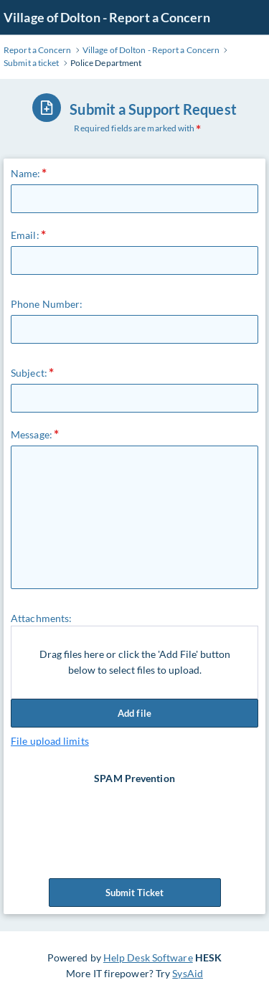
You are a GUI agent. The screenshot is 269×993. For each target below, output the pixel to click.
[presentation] (136, 814)
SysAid (187, 973)
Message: (31, 434)
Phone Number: (46, 304)
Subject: (29, 373)
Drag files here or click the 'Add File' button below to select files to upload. (134, 662)
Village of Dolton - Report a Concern (107, 17)
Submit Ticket (134, 892)
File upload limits (50, 741)
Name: (26, 173)
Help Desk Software (148, 957)
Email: (25, 235)
